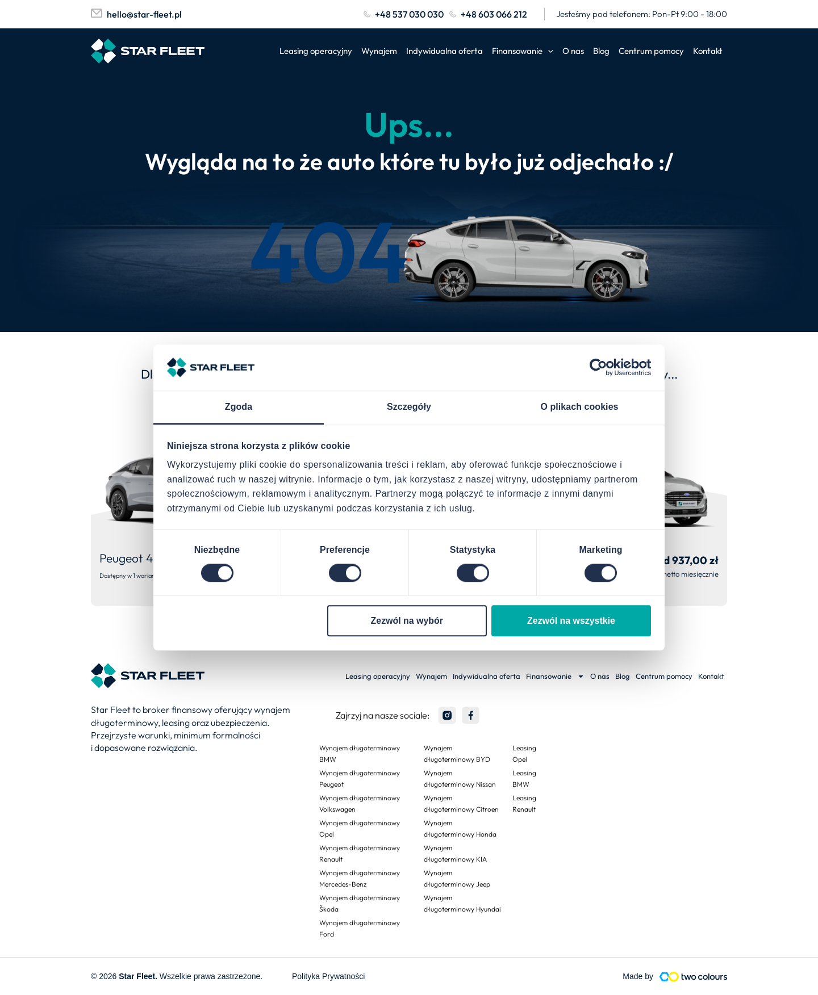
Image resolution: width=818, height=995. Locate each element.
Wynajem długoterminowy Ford (359, 928)
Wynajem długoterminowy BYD (457, 753)
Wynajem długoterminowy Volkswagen (359, 803)
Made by (638, 976)
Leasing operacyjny (315, 50)
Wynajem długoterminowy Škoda (359, 903)
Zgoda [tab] (238, 407)
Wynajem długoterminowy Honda (460, 828)
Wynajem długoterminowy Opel (359, 828)
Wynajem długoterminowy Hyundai (462, 903)
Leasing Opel (524, 753)
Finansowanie (522, 51)
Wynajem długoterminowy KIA (455, 853)
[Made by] (693, 976)
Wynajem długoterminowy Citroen (461, 803)
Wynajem (379, 50)
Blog (601, 50)
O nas (573, 50)
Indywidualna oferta (444, 50)
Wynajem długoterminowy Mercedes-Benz (359, 878)
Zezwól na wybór (407, 620)
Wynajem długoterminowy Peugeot (359, 778)
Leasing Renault (524, 803)
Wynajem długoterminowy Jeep (457, 878)
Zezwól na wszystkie (571, 620)
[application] (547, 51)
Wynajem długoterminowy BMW (359, 753)
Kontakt (708, 50)
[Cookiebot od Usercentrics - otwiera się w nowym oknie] (601, 368)
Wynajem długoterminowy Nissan (460, 778)
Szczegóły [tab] (409, 407)
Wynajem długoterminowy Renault (359, 853)
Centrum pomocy (651, 50)
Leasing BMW (524, 778)
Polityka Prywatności (328, 976)
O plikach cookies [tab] (579, 407)
